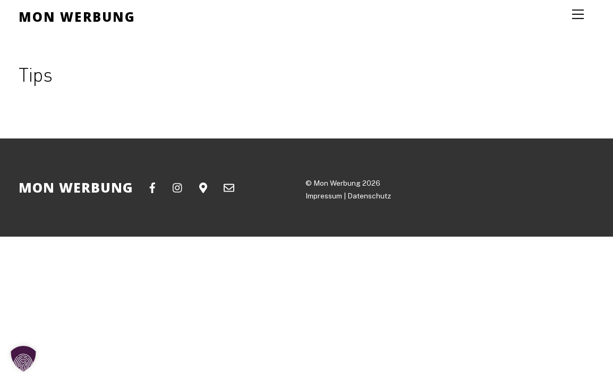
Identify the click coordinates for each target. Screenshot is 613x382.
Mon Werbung (337, 183)
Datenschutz (369, 196)
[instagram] (178, 186)
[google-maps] (203, 186)
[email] (229, 186)
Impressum (323, 196)
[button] (23, 358)
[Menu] (578, 14)
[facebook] (152, 186)
